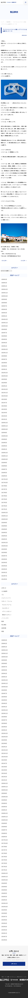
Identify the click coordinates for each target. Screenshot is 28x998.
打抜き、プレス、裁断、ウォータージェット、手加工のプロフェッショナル (14, 976)
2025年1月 (4, 316)
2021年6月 (4, 406)
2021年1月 (4, 419)
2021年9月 (4, 399)
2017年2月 (4, 506)
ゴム (2, 594)
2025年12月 (4, 289)
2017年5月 (4, 496)
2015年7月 (4, 555)
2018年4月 (4, 476)
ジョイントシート (6, 598)
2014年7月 (4, 576)
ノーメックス (4, 618)
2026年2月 (4, 282)
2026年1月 (4, 286)
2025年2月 (4, 312)
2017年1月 (4, 509)
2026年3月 (4, 279)
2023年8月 (4, 356)
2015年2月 (4, 569)
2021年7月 (4, 402)
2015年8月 (4, 552)
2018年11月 (4, 456)
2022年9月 (4, 379)
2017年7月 (4, 489)
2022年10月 (4, 376)
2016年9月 (4, 522)
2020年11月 (4, 426)
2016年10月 (4, 519)
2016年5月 (4, 532)
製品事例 (8, 21)
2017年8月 (4, 486)
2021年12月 (4, 389)
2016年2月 (4, 539)
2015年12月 (4, 542)
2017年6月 (4, 492)
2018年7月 (4, 469)
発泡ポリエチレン (6, 614)
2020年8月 (4, 432)
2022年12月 (4, 372)
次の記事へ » (24, 260)
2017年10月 (4, 482)
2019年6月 (4, 439)
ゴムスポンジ (5, 608)
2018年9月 (4, 462)
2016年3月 (4, 535)
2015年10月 (4, 546)
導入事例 (3, 624)
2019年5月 (4, 442)
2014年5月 (4, 579)
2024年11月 (4, 322)
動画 (2, 621)
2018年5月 (4, 472)
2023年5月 (4, 366)
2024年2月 (4, 342)
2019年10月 (4, 436)
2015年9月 (4, 549)
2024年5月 (4, 339)
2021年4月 (4, 412)
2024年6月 (4, 336)
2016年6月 (4, 529)
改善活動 (3, 628)
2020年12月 (4, 422)
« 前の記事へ (4, 260)
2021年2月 (4, 416)
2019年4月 (4, 446)
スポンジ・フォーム (6, 601)
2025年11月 (4, 292)
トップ (2, 21)
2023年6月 (4, 362)
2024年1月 (4, 346)
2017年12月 (4, 479)
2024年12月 (4, 319)
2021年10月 (4, 396)
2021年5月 (4, 409)
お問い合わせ (14, 963)
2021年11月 (4, 392)
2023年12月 (4, 349)
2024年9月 (4, 329)
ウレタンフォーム (6, 604)
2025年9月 (4, 299)
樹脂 (2, 631)
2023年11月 (4, 352)
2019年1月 (4, 449)
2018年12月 (4, 452)
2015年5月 (4, 559)
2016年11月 (4, 516)
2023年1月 (4, 369)
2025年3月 (4, 309)
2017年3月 (4, 502)
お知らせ (3, 588)
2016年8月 (4, 526)
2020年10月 (4, 429)
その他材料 (4, 591)
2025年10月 (4, 296)
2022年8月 (4, 382)
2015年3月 (4, 565)
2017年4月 (4, 499)
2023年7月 (4, 359)
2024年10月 (4, 326)
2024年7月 (4, 332)
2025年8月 (4, 302)
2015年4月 (4, 562)
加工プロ (18, 992)
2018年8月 (4, 466)
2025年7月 (4, 306)
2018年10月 (4, 459)
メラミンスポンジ (6, 611)
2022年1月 (4, 386)
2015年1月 (4, 572)
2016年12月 (4, 512)
